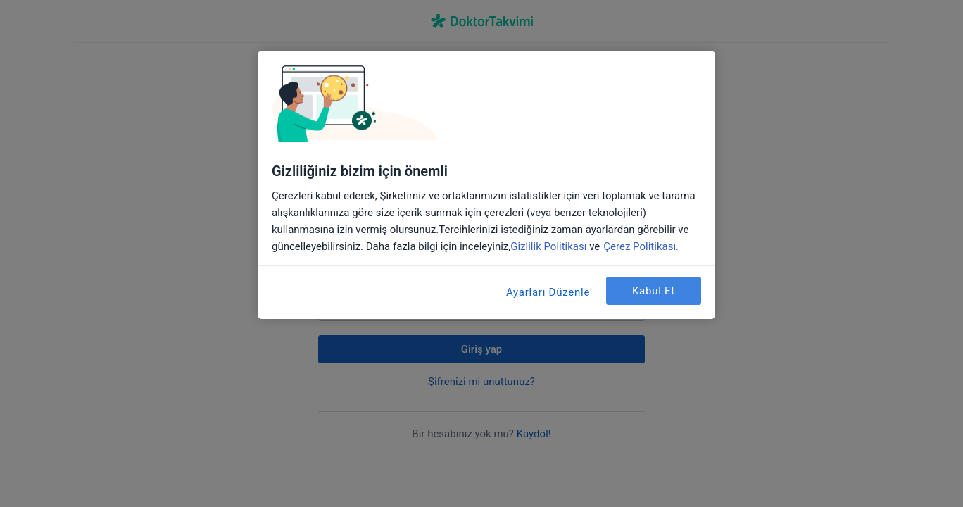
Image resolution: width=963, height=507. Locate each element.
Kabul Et (653, 290)
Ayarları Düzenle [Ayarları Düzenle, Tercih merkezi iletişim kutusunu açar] (548, 292)
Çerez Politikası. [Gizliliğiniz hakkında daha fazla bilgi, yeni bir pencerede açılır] (641, 246)
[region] (486, 185)
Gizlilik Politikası (548, 246)
